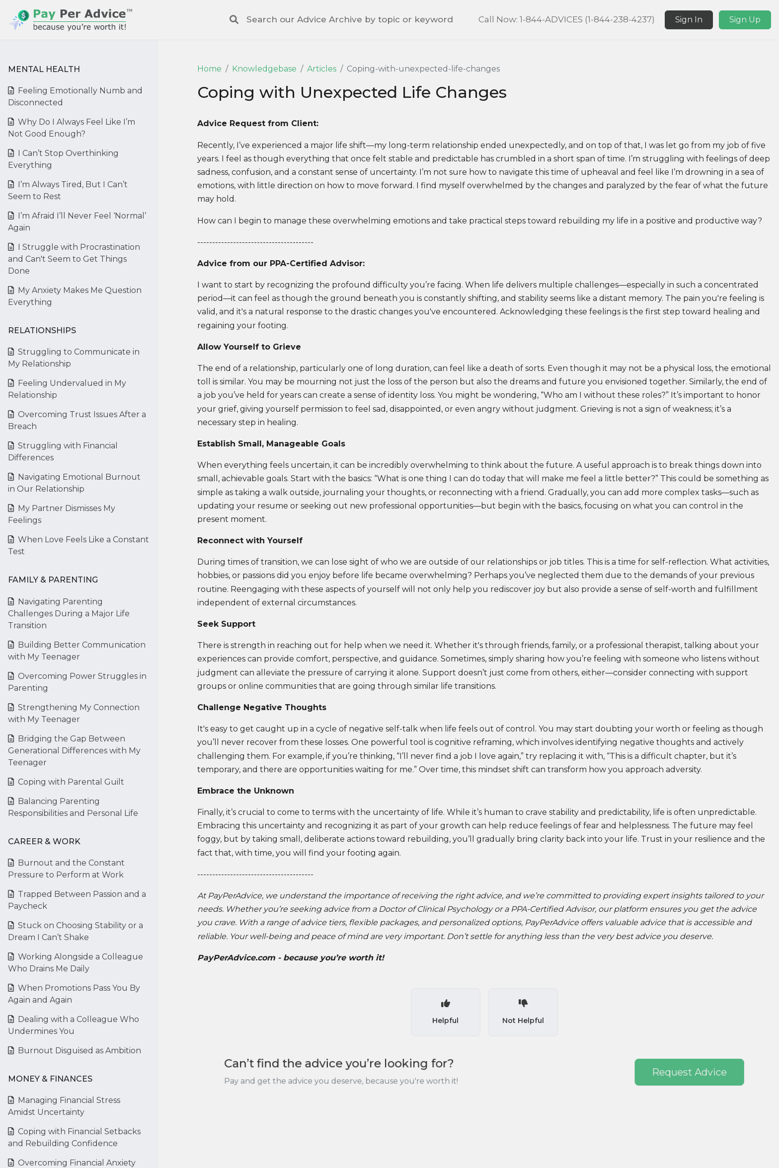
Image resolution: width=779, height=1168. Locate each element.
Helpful (445, 1012)
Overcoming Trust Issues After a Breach (77, 420)
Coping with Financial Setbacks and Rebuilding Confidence (74, 1137)
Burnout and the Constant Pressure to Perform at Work (66, 868)
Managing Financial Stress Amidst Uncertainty (64, 1106)
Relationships (42, 330)
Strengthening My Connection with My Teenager (74, 713)
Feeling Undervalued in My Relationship (67, 389)
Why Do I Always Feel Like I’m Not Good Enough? (71, 128)
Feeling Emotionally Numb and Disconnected (75, 96)
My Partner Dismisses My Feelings (61, 514)
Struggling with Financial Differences (63, 451)
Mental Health (44, 69)
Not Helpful (523, 1012)
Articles (321, 68)
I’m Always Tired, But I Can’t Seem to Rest (68, 190)
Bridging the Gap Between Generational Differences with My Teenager (74, 750)
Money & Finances (50, 1079)
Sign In (688, 19)
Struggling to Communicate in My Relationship (74, 357)
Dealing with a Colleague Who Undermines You (73, 1025)
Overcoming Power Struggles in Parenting (77, 682)
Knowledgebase (264, 68)
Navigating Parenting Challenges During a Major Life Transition (69, 613)
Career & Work (44, 841)
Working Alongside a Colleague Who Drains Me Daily (75, 962)
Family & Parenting (53, 579)
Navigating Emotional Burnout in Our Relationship (74, 483)
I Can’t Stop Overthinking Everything (63, 159)
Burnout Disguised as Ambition (74, 1050)
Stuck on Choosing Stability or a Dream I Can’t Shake (75, 931)
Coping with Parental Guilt (66, 782)
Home (209, 68)
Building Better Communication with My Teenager (77, 650)
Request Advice (655, 1072)
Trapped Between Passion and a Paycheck (77, 900)
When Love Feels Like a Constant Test (78, 545)
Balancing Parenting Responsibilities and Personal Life (73, 807)
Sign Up (745, 19)
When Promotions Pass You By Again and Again (74, 994)
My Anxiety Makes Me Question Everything (75, 296)
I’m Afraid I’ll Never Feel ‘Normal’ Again (77, 221)
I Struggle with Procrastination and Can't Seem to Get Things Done (74, 259)
